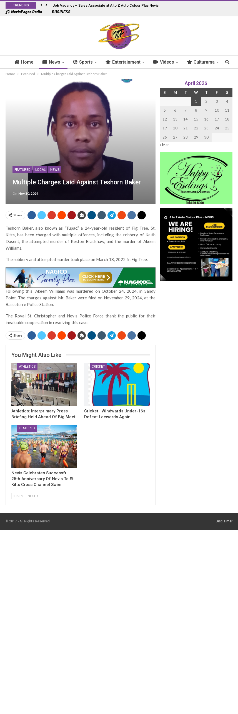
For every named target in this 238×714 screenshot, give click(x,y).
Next (33, 496)
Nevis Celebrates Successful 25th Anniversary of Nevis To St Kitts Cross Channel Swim (42, 478)
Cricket (98, 367)
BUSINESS (58, 12)
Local (40, 170)
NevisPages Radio (24, 12)
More (200, 62)
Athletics (27, 367)
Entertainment (131, 62)
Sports (91, 62)
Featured (22, 170)
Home (32, 62)
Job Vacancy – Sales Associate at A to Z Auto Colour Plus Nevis (106, 5)
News (60, 62)
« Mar (164, 144)
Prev (18, 496)
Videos (172, 62)
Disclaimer (224, 521)
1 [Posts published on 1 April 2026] (196, 101)
